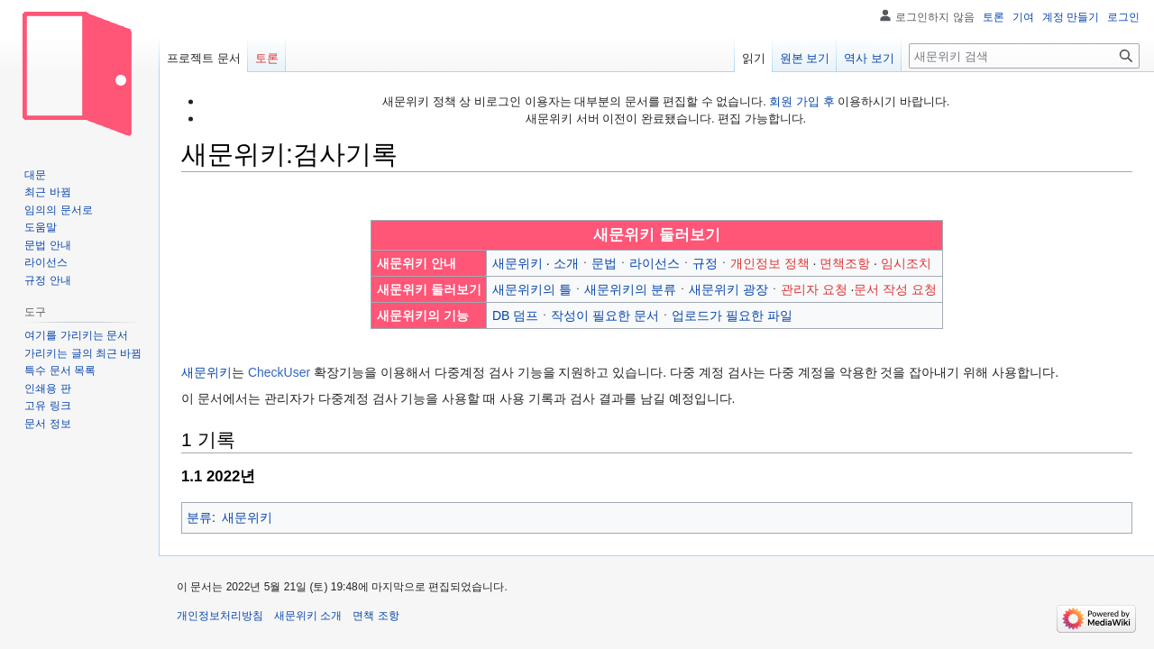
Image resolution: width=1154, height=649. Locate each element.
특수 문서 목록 (60, 370)
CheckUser (279, 372)
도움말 (40, 227)
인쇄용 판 (47, 388)
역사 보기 (869, 58)
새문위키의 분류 (630, 289)
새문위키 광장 (728, 289)
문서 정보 (47, 423)
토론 (993, 17)
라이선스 (654, 263)
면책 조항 (375, 615)
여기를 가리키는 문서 (76, 335)
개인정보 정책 (770, 263)
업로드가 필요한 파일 (732, 315)
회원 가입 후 (801, 101)
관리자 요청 (814, 289)
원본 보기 (805, 58)
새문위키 (517, 263)
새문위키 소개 (308, 615)
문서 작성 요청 (895, 289)
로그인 (1123, 17)
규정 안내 (47, 280)
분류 (199, 517)
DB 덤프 (515, 315)
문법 (604, 263)
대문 (35, 175)
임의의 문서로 (58, 210)
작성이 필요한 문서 (605, 315)
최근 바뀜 (47, 192)
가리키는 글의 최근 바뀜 (83, 353)
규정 (705, 263)
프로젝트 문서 (204, 58)
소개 (566, 263)
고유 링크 (47, 405)
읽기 (753, 58)
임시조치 (906, 263)
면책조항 (845, 263)
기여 (1023, 17)
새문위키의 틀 (532, 289)
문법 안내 (47, 245)
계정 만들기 (1070, 17)
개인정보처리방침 (220, 615)
